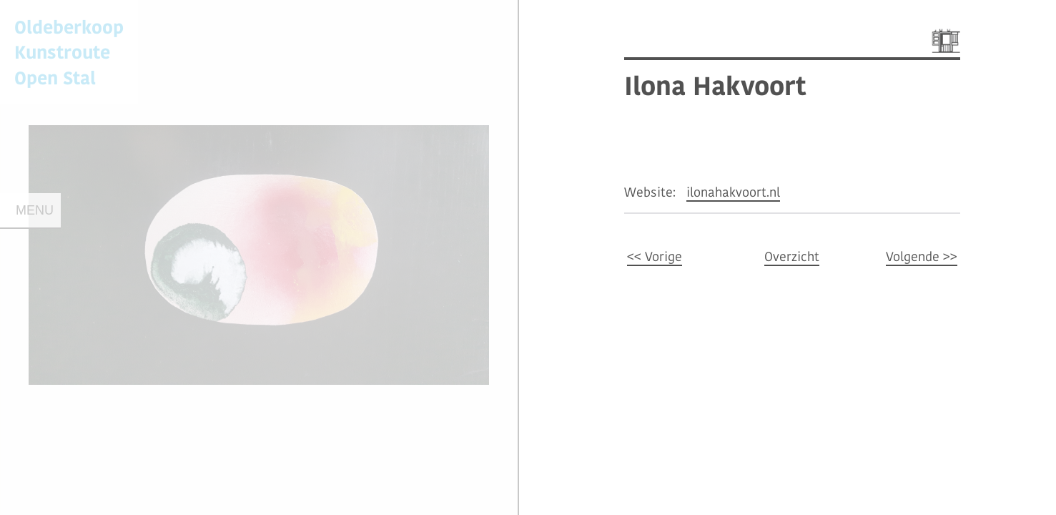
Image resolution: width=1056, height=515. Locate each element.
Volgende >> (921, 256)
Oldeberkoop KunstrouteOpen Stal (69, 51)
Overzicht (791, 256)
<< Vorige (654, 256)
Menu (35, 210)
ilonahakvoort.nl (733, 192)
